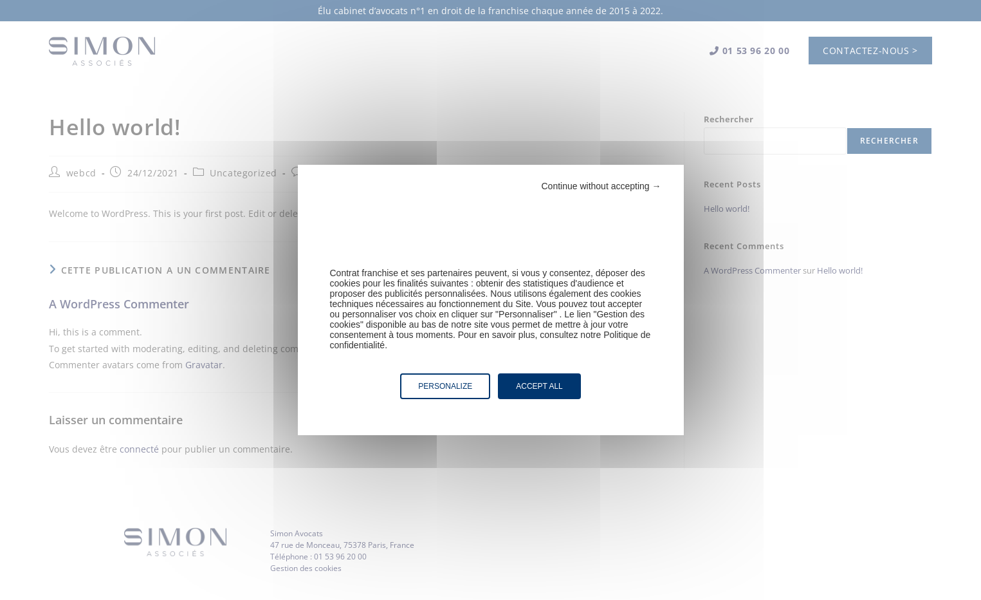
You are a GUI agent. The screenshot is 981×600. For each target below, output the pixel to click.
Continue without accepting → (601, 186)
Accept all (539, 386)
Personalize (445, 386)
